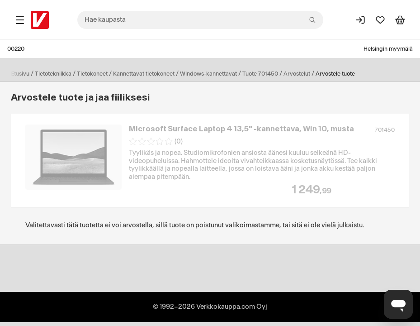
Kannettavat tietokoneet (144, 74)
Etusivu (20, 74)
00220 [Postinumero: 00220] (15, 49)
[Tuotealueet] (20, 20)
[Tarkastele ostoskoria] (400, 20)
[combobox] (200, 20)
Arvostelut (296, 74)
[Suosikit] (380, 20)
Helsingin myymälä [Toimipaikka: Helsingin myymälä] (388, 49)
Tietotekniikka (53, 74)
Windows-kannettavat (208, 74)
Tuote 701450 (260, 74)
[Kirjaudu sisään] (360, 20)
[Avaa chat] (398, 304)
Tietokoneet (92, 74)
